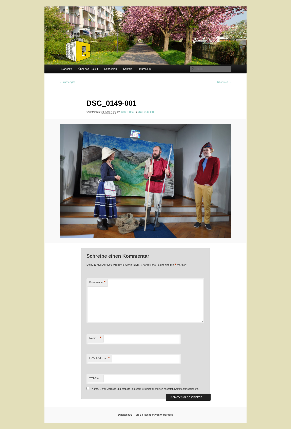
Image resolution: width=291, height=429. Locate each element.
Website (94, 377)
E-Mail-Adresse (99, 358)
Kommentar (97, 282)
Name (95, 338)
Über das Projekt (88, 68)
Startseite (66, 68)
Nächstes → (224, 82)
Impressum (144, 68)
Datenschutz (125, 414)
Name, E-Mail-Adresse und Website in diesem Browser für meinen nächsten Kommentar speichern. (145, 389)
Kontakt (127, 68)
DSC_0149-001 (145, 112)
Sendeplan (110, 68)
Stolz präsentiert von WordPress (154, 414)
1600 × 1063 (127, 112)
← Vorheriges (67, 82)
